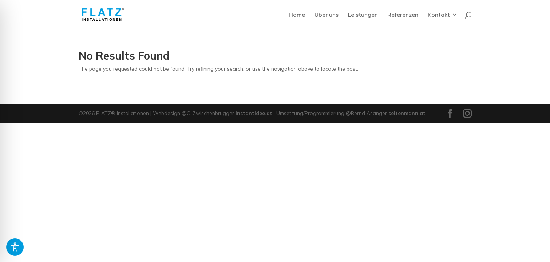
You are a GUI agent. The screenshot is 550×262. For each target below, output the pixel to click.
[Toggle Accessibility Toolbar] (14, 247)
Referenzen (402, 15)
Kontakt (439, 15)
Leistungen (363, 15)
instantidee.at (254, 113)
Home (297, 15)
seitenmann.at (407, 113)
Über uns (326, 15)
